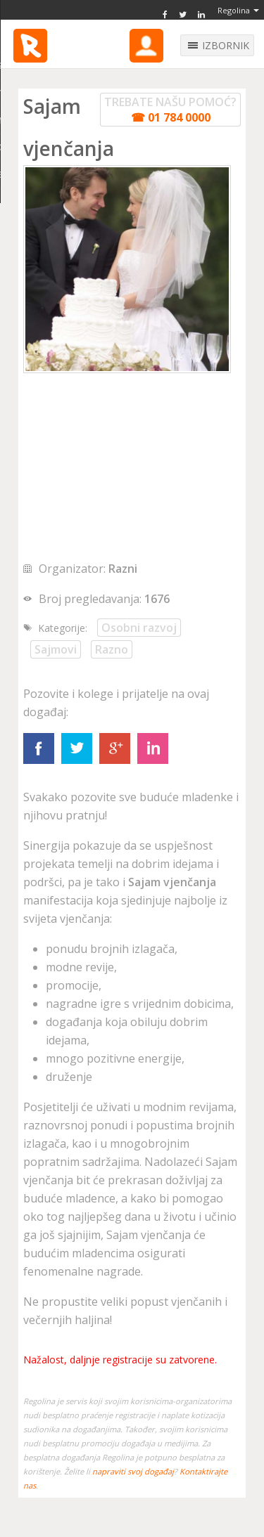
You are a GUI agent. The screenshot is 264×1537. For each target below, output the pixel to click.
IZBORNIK (225, 45)
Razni (122, 568)
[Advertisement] (128, 468)
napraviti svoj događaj (133, 1471)
